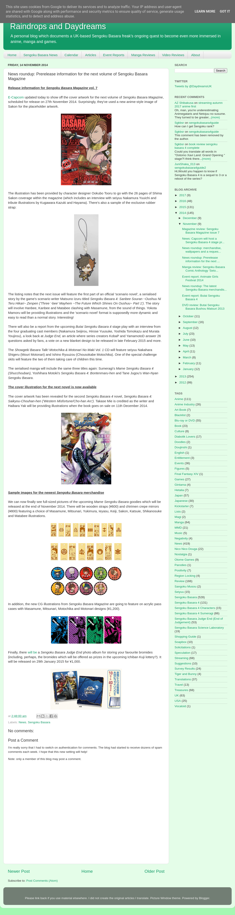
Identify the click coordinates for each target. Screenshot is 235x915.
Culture (179, 431)
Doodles (180, 442)
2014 (183, 213)
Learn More (205, 11)
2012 (183, 382)
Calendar (71, 55)
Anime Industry (185, 404)
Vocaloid (180, 706)
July (186, 333)
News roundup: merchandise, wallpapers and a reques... (202, 249)
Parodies (180, 565)
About (195, 55)
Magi (178, 517)
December (190, 218)
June (186, 339)
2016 (183, 201)
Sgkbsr (179, 122)
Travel (179, 684)
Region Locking (185, 575)
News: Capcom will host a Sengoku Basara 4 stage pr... (203, 240)
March (187, 357)
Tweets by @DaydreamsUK (193, 86)
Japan (179, 495)
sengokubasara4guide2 (190, 167)
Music (178, 533)
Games (179, 479)
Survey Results (185, 668)
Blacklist (180, 415)
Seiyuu (179, 592)
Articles (90, 55)
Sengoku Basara (39, 722)
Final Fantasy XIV (187, 474)
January (188, 369)
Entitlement (182, 458)
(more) (215, 117)
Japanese (181, 500)
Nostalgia (181, 554)
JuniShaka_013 (185, 164)
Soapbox (180, 642)
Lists (178, 511)
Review (179, 581)
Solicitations (183, 647)
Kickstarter (182, 506)
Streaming (181, 658)
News (22, 722)
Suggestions (183, 663)
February (189, 363)
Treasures (181, 690)
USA (178, 700)
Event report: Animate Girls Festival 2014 (200, 278)
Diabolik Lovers (185, 436)
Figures (180, 468)
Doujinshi (181, 447)
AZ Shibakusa (184, 102)
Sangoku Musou (186, 586)
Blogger (204, 898)
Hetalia (179, 490)
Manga (179, 522)
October (188, 316)
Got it (225, 11)
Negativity (181, 538)
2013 (183, 376)
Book (178, 426)
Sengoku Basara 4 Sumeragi (194, 613)
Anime (179, 399)
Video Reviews (173, 55)
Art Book (180, 409)
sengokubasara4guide (204, 122)
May (186, 345)
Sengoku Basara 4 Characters (195, 608)
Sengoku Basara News (41, 55)
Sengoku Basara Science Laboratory (199, 627)
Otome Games (184, 559)
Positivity (180, 570)
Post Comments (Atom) (42, 880)
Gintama (180, 484)
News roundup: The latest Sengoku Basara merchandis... (204, 287)
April (186, 351)
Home (12, 55)
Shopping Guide (185, 636)
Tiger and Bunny (186, 674)
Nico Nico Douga (186, 549)
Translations (183, 679)
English (179, 452)
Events (179, 463)
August (188, 328)
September (191, 322)
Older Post (154, 871)
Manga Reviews (143, 55)
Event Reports (113, 55)
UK (177, 695)
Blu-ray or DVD (185, 420)
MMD (178, 527)
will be (32, 652)
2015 (183, 207)
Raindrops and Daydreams (58, 26)
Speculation (182, 652)
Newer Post (19, 871)
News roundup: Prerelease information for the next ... (201, 259)
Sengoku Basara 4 (187, 602)
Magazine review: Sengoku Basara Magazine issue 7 (201, 230)
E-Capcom (16, 97)
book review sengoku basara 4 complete (196, 146)
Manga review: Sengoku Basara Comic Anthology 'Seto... (203, 268)
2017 (183, 195)
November (190, 224)
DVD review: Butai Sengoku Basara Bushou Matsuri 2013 (203, 306)
